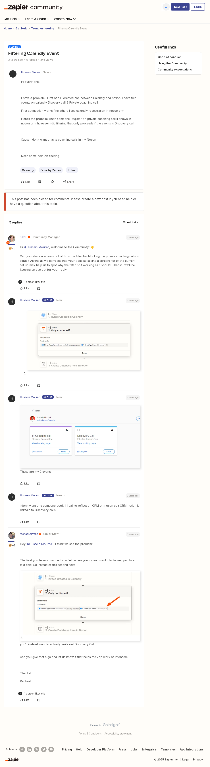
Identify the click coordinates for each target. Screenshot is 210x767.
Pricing (67, 749)
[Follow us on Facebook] (22, 749)
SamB (23, 237)
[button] (180, 7)
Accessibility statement (118, 733)
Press (122, 749)
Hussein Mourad (31, 72)
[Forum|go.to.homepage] (34, 7)
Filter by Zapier (50, 170)
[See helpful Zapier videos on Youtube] (51, 749)
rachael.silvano (29, 534)
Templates (168, 749)
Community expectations (175, 69)
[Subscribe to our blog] (36, 749)
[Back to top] (202, 728)
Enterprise (149, 749)
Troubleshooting (42, 28)
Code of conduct (169, 57)
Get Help (12, 19)
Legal (185, 759)
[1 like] (31, 282)
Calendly (28, 170)
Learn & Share (37, 19)
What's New (65, 19)
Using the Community (172, 63)
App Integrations (192, 749)
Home (8, 28)
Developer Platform (101, 749)
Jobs (134, 749)
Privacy (198, 759)
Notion (72, 170)
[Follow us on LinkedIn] (29, 749)
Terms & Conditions (90, 733)
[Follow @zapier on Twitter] (44, 749)
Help (79, 749)
